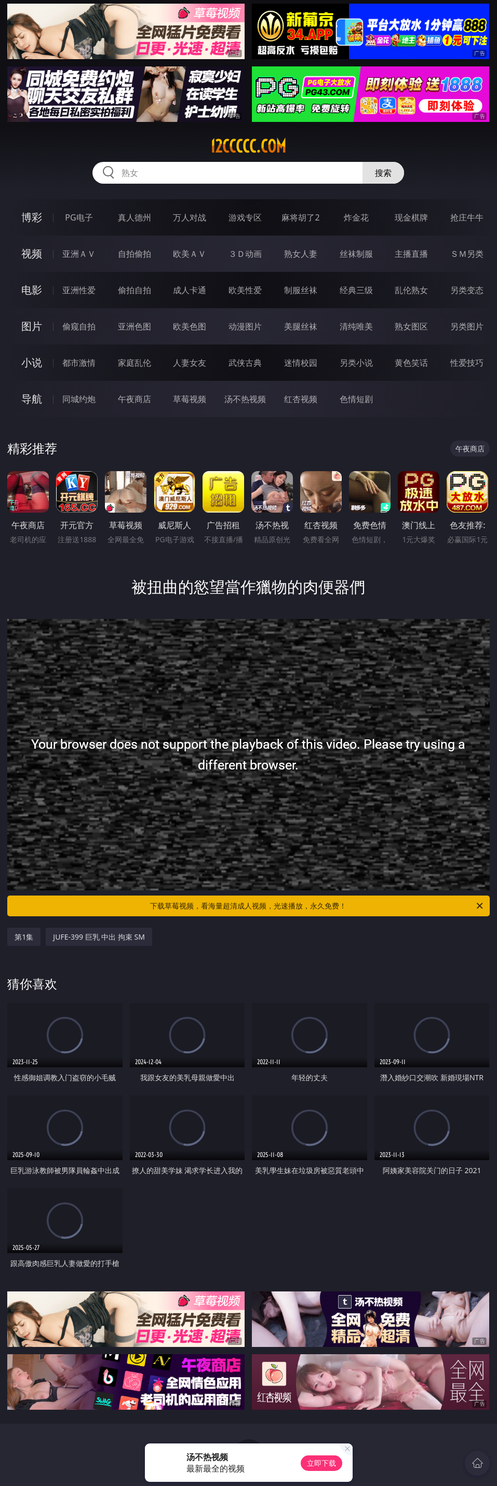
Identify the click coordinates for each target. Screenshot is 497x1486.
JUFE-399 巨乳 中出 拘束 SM (99, 937)
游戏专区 (245, 217)
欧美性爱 (245, 290)
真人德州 (134, 217)
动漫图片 (245, 326)
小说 (31, 362)
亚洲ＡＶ (79, 253)
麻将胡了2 (300, 217)
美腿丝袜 (300, 326)
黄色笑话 (411, 362)
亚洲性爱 (79, 290)
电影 (31, 290)
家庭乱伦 (134, 362)
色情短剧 (356, 399)
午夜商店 (134, 399)
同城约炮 (79, 399)
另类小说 (356, 362)
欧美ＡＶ (189, 253)
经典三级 (356, 290)
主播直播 (411, 253)
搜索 (383, 172)
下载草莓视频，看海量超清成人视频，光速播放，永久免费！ (317, 906)
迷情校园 (300, 362)
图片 (31, 326)
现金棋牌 (411, 217)
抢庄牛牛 (466, 217)
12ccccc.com (248, 146)
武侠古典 (245, 362)
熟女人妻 (300, 253)
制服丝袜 (300, 290)
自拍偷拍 (134, 253)
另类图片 (466, 326)
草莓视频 (189, 399)
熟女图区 (411, 326)
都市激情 (79, 362)
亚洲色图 (134, 326)
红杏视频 (300, 399)
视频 (31, 253)
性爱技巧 (466, 362)
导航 (31, 399)
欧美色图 (189, 326)
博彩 (31, 217)
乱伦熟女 (411, 290)
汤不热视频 (245, 399)
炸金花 (356, 217)
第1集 (24, 937)
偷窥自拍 (79, 326)
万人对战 (189, 217)
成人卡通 (189, 290)
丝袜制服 (356, 253)
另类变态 (466, 290)
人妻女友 (189, 362)
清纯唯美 (356, 326)
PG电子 (78, 217)
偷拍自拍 (134, 290)
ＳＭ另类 (466, 253)
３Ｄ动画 (245, 253)
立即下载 (321, 1463)
